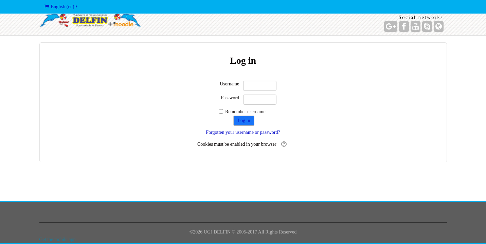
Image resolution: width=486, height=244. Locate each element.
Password (230, 97)
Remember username (245, 111)
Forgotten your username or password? (243, 132)
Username (229, 83)
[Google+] (390, 26)
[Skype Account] (427, 26)
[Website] (439, 26)
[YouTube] (415, 26)
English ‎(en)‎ (61, 6)
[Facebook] (404, 26)
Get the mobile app (57, 239)
